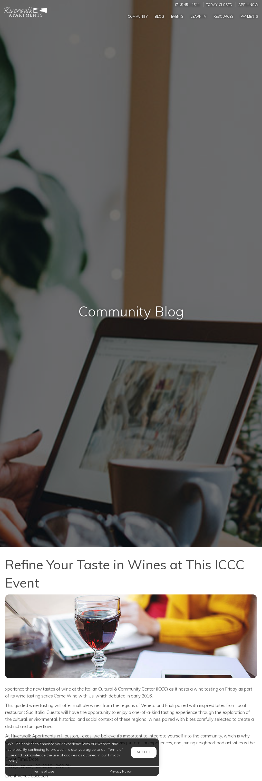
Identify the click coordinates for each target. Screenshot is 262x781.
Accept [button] (144, 752)
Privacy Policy (121, 771)
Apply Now (248, 5)
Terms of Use (43, 771)
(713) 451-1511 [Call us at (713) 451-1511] (187, 5)
